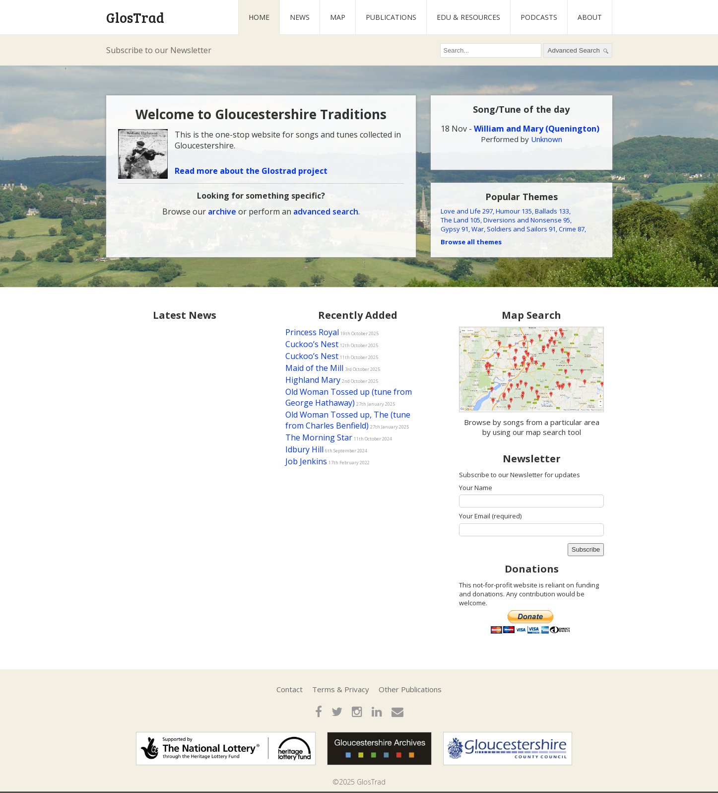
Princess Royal (312, 332)
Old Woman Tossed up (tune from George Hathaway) (348, 397)
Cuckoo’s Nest (311, 344)
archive (222, 211)
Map (337, 17)
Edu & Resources (468, 17)
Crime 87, (572, 228)
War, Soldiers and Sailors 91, (514, 228)
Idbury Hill (304, 449)
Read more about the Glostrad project (251, 170)
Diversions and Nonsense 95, (527, 220)
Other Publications (410, 689)
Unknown (546, 139)
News (300, 17)
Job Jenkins (306, 461)
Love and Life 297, (467, 211)
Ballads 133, (553, 211)
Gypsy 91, (455, 228)
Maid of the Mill (314, 367)
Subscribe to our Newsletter (158, 50)
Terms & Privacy (340, 689)
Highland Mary (312, 379)
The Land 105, (461, 220)
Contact (289, 689)
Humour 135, (514, 211)
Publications (391, 17)
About (590, 17)
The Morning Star (318, 437)
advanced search (325, 211)
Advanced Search (578, 51)
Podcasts (539, 17)
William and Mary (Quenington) (536, 128)
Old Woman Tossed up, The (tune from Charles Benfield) (347, 420)
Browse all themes (471, 241)
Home (259, 17)
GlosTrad (135, 17)
